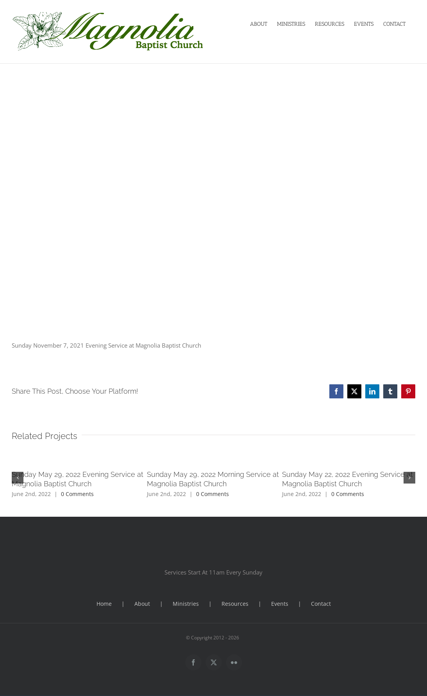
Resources (235, 603)
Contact (321, 603)
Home (104, 603)
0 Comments (77, 494)
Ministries (186, 603)
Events (279, 603)
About (142, 603)
